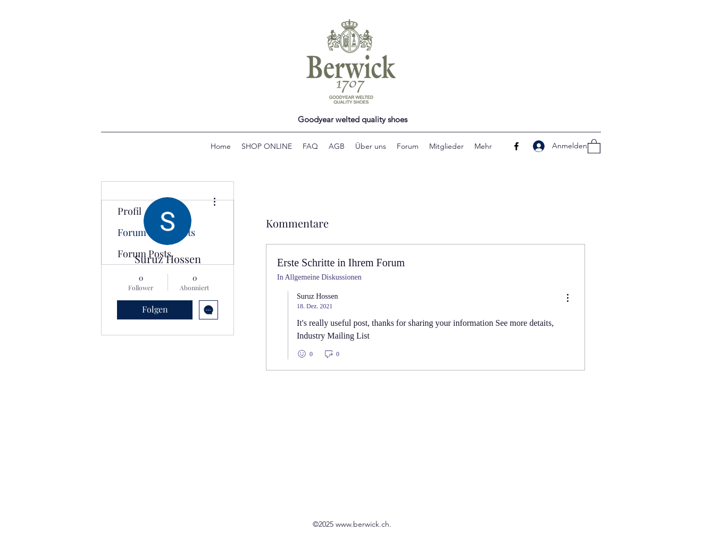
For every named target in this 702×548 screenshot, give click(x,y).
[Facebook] (516, 146)
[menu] (567, 298)
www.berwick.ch (362, 524)
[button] (594, 146)
